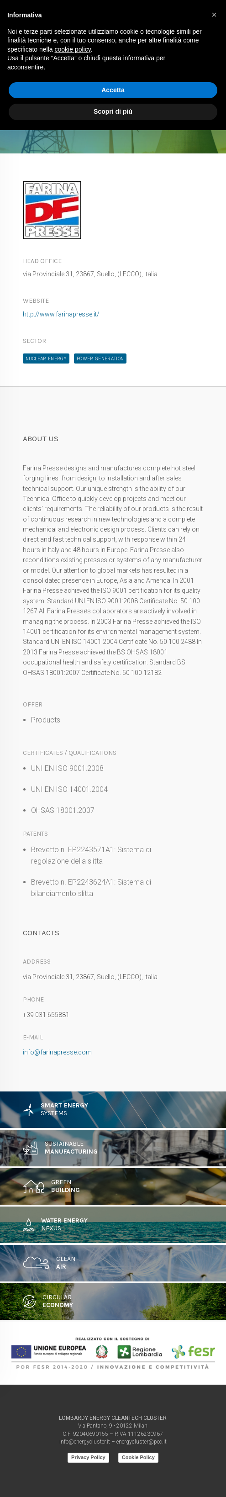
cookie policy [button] (73, 49)
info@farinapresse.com (57, 1052)
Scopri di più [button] (113, 111)
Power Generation (100, 359)
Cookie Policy (138, 1457)
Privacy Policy (88, 1457)
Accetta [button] (113, 90)
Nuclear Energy (46, 359)
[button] (214, 14)
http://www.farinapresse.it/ (61, 314)
